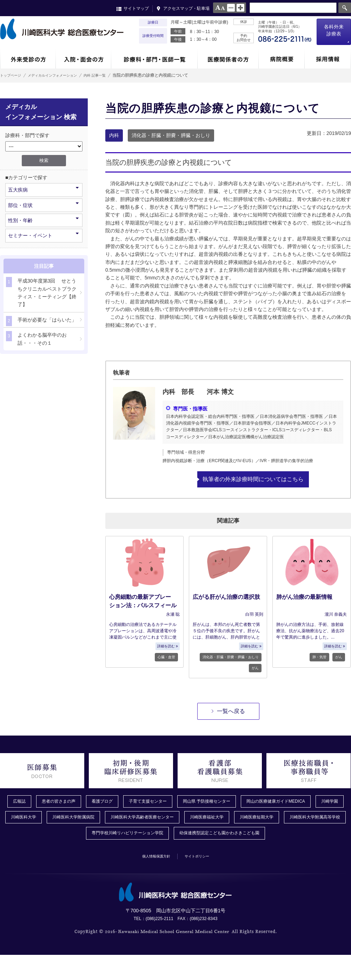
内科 (114, 135)
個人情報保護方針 (151, 858)
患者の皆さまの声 (62, 801)
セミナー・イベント (43, 235)
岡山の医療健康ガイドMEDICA (305, 801)
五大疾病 (43, 189)
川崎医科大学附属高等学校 (70, 836)
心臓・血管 (166, 657)
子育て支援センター (161, 801)
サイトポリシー (202, 858)
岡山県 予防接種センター (227, 801)
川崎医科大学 (60, 819)
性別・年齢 (43, 219)
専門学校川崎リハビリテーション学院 (158, 836)
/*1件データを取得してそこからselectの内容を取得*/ (43, 146)
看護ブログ (110, 801)
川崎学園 (19, 819)
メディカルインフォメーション (64, 75)
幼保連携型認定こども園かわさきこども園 (263, 836)
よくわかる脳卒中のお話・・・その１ (36, 338)
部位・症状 (43, 204)
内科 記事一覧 (117, 75)
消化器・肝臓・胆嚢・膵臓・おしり (171, 135)
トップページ (12, 75)
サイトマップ (136, 8)
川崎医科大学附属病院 (115, 819)
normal (231, 8)
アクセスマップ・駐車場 (186, 8)
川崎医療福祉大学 (266, 819)
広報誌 (19, 801)
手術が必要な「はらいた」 (41, 321)
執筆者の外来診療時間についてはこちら (253, 479)
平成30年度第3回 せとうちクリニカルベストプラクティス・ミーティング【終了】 (41, 292)
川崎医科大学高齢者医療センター (193, 819)
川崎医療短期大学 (321, 819)
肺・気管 (319, 657)
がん (255, 667)
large (240, 8)
